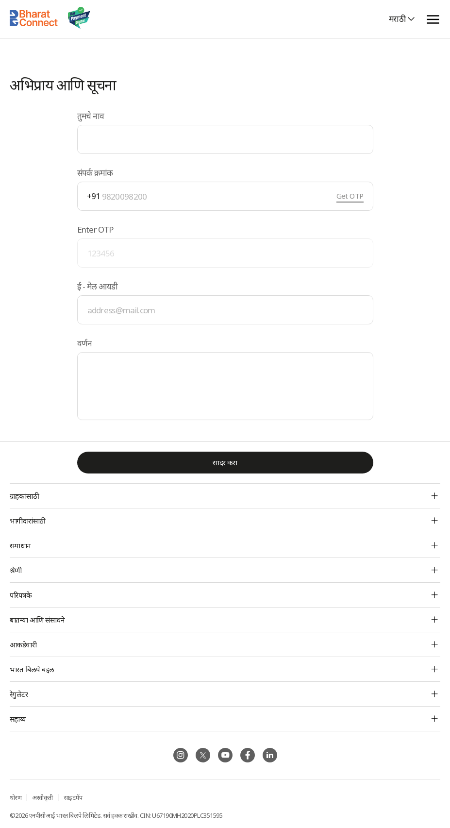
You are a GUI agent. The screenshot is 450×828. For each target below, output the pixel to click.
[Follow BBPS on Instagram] (180, 755)
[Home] (34, 19)
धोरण (15, 797)
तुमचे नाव (90, 116)
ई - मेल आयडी (97, 286)
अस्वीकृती (42, 797)
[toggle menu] (433, 19)
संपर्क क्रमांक (95, 173)
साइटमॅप (73, 797)
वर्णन (84, 343)
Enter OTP (95, 229)
